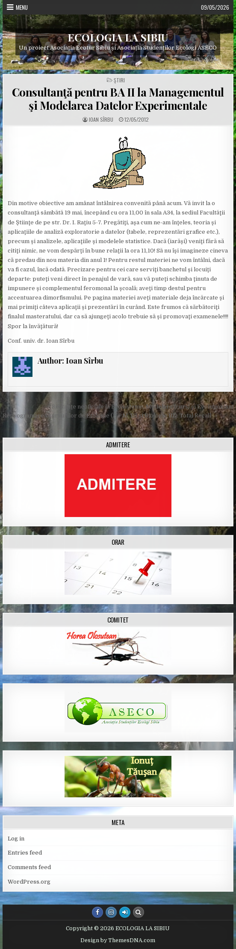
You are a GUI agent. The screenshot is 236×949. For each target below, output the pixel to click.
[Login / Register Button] (124, 912)
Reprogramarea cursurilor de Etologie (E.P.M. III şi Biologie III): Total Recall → (110, 415)
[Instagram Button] (111, 912)
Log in (16, 838)
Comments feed (29, 867)
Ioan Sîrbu (101, 119)
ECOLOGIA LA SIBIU (118, 37)
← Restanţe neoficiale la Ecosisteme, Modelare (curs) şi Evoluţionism (139, 406)
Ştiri (119, 80)
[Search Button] (138, 912)
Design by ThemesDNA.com (117, 940)
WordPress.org (29, 881)
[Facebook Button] (97, 912)
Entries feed (25, 852)
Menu (22, 7)
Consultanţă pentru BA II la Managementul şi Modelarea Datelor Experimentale (118, 99)
